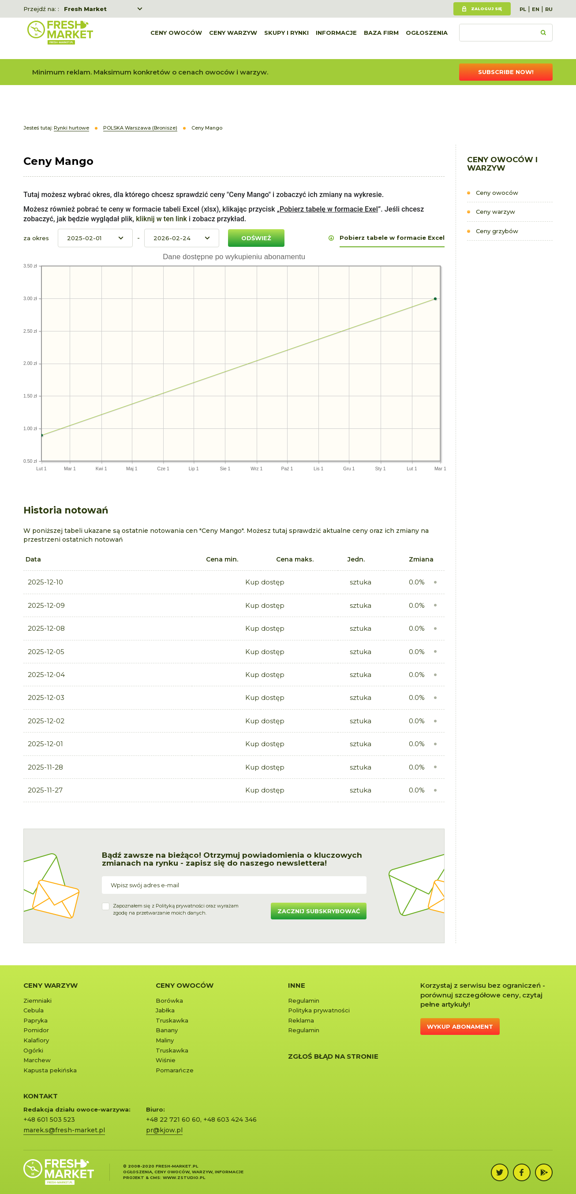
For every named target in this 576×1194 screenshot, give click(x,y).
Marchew (37, 1060)
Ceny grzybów (497, 230)
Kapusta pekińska (50, 1070)
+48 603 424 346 (230, 1119)
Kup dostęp (264, 582)
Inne (296, 985)
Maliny (165, 1040)
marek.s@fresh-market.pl (64, 1130)
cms (155, 1177)
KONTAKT (40, 1096)
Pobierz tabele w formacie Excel (392, 237)
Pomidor (36, 1030)
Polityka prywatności (319, 1010)
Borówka (169, 1000)
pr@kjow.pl (164, 1130)
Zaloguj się (486, 8)
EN (535, 9)
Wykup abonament (460, 1026)
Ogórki (33, 1050)
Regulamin (303, 1000)
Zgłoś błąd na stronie (333, 1056)
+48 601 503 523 (49, 1119)
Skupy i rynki (286, 38)
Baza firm (381, 38)
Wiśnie (166, 1060)
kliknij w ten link (160, 219)
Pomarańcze (175, 1070)
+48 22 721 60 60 (173, 1119)
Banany (167, 1030)
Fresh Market (85, 8)
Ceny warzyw (233, 38)
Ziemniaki (37, 1000)
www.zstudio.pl (184, 1177)
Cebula (33, 1010)
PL (523, 9)
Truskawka (172, 1020)
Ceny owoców (176, 38)
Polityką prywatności (180, 906)
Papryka (35, 1020)
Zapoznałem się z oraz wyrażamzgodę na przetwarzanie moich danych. (176, 909)
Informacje (336, 38)
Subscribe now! (506, 71)
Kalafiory (36, 1040)
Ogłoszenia (427, 38)
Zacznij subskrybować (318, 911)
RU (549, 9)
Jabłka (165, 1010)
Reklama (301, 1020)
